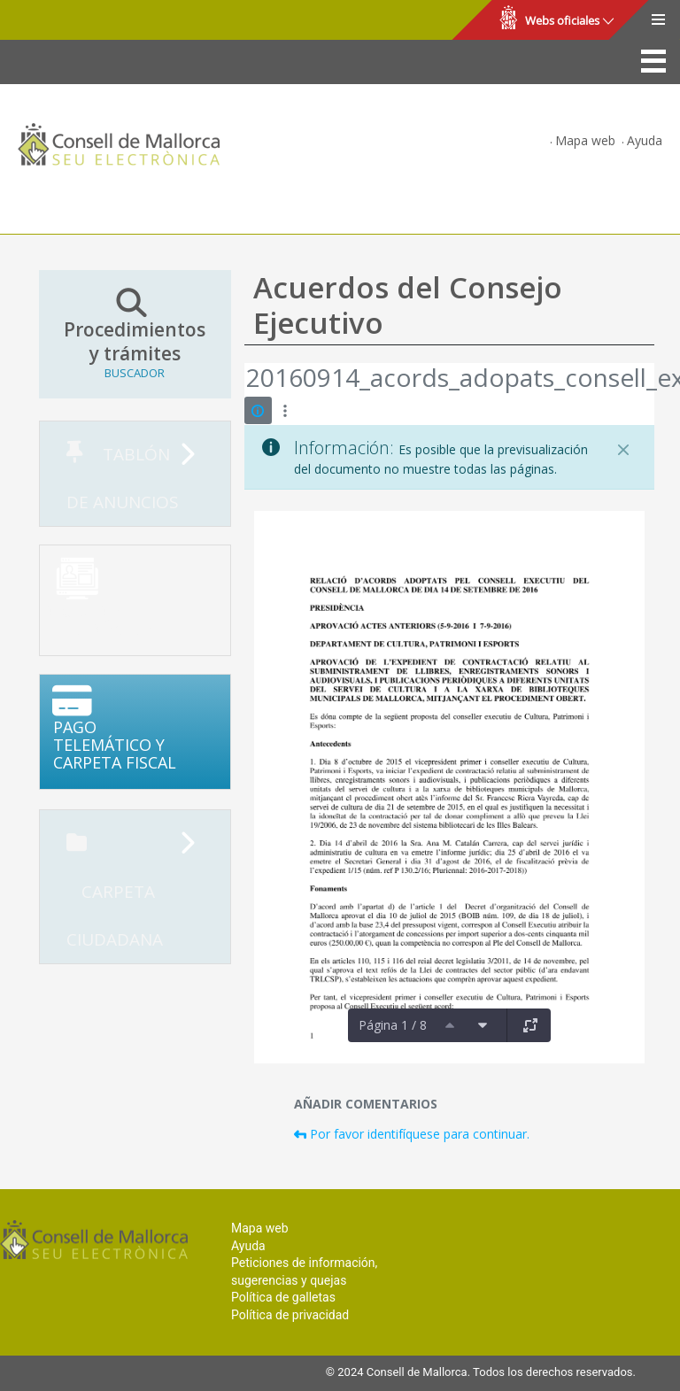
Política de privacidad (290, 1315)
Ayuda (644, 140)
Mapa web (585, 140)
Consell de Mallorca (74, 20)
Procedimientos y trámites (135, 334)
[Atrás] (245, 380)
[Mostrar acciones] (285, 410)
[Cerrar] (623, 450)
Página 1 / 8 (393, 1024)
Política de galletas (283, 1297)
